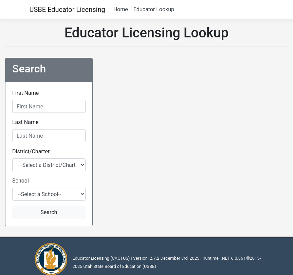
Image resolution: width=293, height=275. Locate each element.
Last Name (25, 122)
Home (120, 9)
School (20, 180)
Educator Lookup (153, 9)
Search (48, 212)
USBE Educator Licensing (67, 9)
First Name (25, 93)
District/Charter (31, 151)
